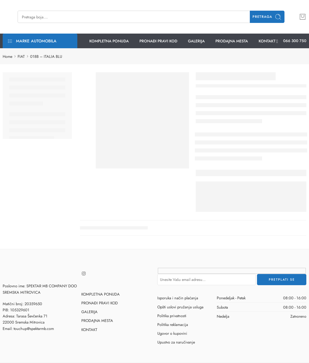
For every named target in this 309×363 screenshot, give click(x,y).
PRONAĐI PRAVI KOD (158, 41)
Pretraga (267, 17)
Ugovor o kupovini (172, 333)
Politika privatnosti (171, 315)
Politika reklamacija (172, 324)
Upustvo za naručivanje (176, 342)
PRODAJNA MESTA (231, 41)
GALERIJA (196, 41)
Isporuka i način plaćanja (177, 298)
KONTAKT (267, 41)
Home (7, 56)
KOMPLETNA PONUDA (109, 41)
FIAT (21, 56)
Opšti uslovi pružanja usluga (180, 307)
